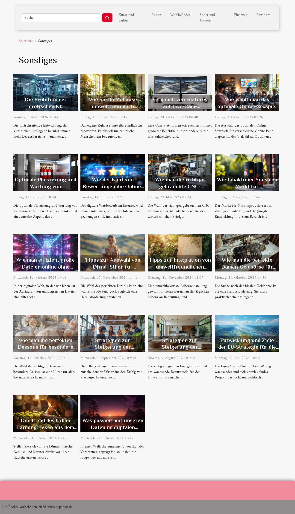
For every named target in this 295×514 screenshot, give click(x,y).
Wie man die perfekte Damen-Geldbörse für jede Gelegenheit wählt (247, 267)
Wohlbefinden (180, 15)
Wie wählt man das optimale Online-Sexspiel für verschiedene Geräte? (247, 106)
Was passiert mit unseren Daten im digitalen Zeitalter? (112, 427)
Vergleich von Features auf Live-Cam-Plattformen (179, 106)
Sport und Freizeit (207, 18)
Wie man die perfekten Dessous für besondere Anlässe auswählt (45, 347)
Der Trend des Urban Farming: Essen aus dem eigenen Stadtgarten (45, 427)
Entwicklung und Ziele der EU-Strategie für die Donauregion (247, 347)
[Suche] (61, 17)
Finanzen (240, 15)
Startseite (26, 41)
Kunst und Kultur (126, 18)
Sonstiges (263, 15)
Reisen (156, 15)
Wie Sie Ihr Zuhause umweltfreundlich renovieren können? (113, 106)
